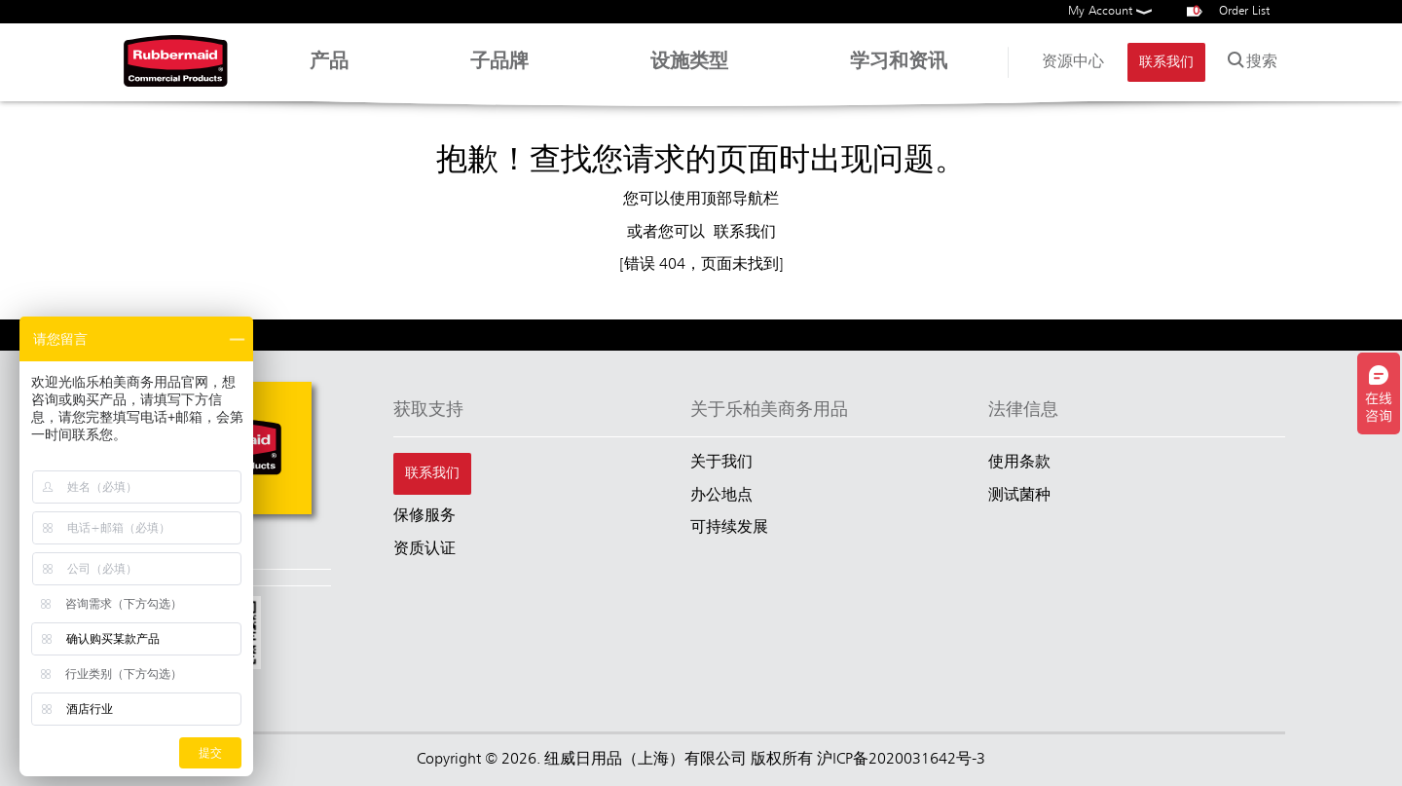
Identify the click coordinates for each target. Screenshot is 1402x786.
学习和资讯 (898, 71)
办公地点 (721, 496)
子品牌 (499, 71)
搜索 (1250, 58)
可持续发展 (729, 528)
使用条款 (1019, 462)
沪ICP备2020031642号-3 (901, 759)
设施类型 (689, 71)
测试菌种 (1019, 496)
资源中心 (1073, 62)
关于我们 (721, 462)
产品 (329, 71)
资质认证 (424, 549)
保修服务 (424, 516)
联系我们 (1166, 62)
